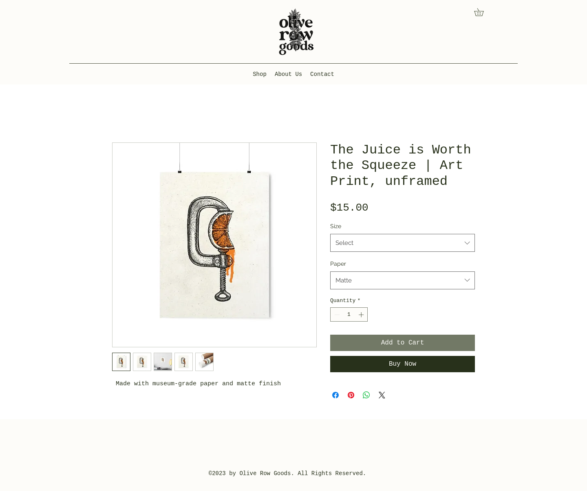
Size (335, 226)
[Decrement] (336, 315)
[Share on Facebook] (335, 395)
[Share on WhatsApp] (366, 395)
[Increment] (362, 315)
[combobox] (402, 243)
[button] (482, 12)
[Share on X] (382, 395)
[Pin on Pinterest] (351, 395)
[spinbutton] (349, 315)
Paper (338, 263)
